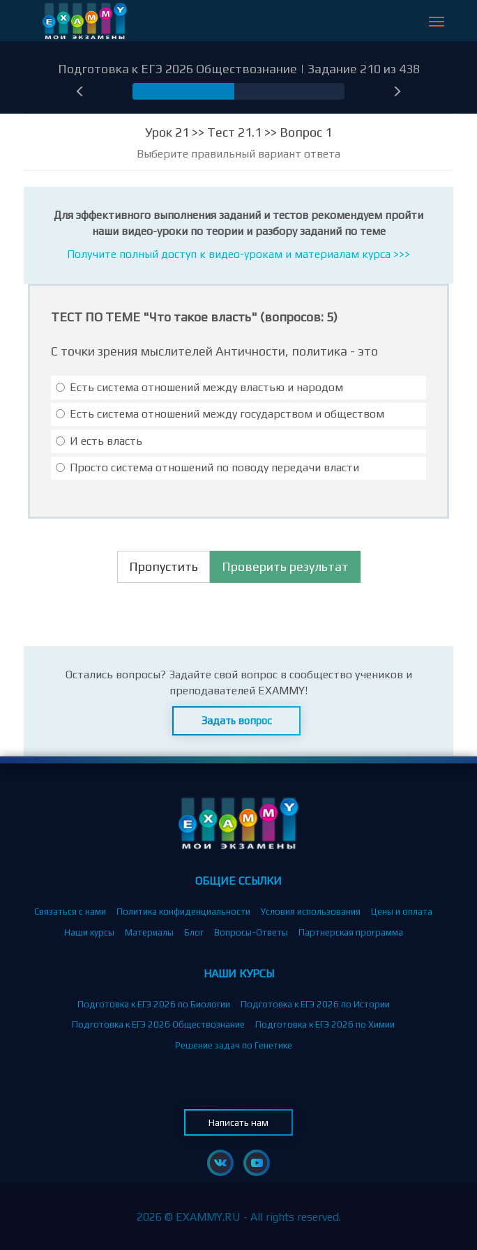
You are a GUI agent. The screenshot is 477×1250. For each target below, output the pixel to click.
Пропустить (163, 566)
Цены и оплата (401, 911)
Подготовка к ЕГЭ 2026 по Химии (325, 1024)
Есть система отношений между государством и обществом (220, 413)
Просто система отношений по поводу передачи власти (207, 467)
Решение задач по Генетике (233, 1045)
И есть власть (99, 441)
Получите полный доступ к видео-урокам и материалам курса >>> (238, 254)
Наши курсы (89, 932)
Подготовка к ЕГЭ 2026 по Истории (315, 1004)
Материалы (149, 932)
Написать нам (238, 1122)
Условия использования (311, 911)
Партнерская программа (350, 932)
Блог (194, 932)
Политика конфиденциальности (183, 911)
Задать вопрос (237, 720)
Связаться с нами (70, 911)
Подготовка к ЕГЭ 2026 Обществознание (158, 1024)
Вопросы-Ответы (251, 932)
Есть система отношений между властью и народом (199, 387)
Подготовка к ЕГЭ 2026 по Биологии (153, 1004)
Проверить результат (285, 566)
